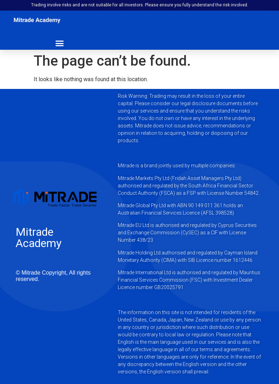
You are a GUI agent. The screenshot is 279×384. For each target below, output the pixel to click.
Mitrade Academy (39, 237)
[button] (59, 43)
